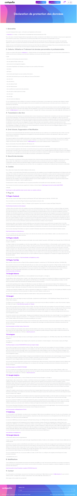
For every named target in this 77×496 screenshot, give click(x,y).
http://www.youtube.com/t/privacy (13, 271)
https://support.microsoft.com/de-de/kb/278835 (52, 185)
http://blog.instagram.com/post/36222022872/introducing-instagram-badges (22, 344)
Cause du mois (41, 2)
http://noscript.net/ (31, 331)
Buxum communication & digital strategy (68, 494)
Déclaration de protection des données (24, 494)
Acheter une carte (55, 2)
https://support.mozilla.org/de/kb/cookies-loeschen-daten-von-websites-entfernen (23, 190)
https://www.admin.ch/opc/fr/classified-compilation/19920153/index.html (21, 468)
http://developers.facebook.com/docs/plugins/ (16, 206)
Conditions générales (13, 494)
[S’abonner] (74, 490)
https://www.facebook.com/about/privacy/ (15, 231)
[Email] (47, 490)
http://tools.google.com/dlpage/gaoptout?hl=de (16, 409)
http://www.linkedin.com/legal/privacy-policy (29, 257)
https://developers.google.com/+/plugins (25, 304)
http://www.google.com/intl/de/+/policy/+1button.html (17, 326)
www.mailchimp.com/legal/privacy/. (13, 432)
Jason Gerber (58, 494)
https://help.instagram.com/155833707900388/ (16, 367)
